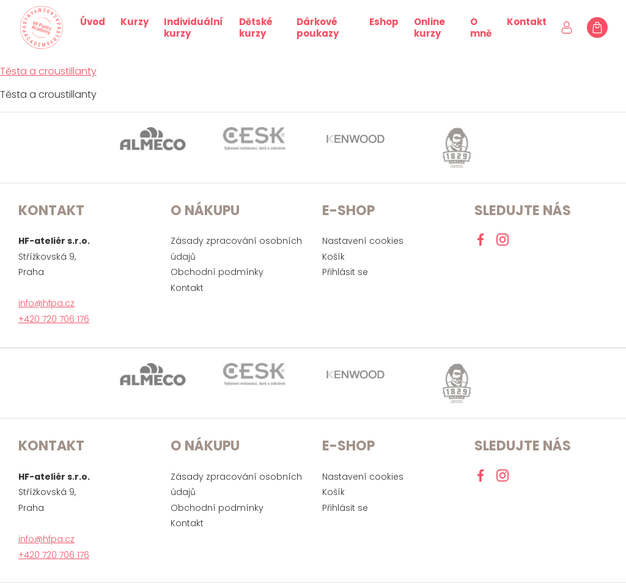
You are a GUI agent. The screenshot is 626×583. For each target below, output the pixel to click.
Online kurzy (429, 27)
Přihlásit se (345, 272)
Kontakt (527, 22)
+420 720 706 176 (53, 319)
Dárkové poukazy (317, 27)
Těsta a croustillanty (48, 71)
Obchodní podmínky (217, 272)
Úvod (92, 22)
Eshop (384, 22)
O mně (481, 27)
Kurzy (134, 22)
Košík (333, 257)
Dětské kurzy (256, 27)
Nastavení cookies (362, 241)
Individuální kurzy (193, 27)
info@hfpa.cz (46, 303)
